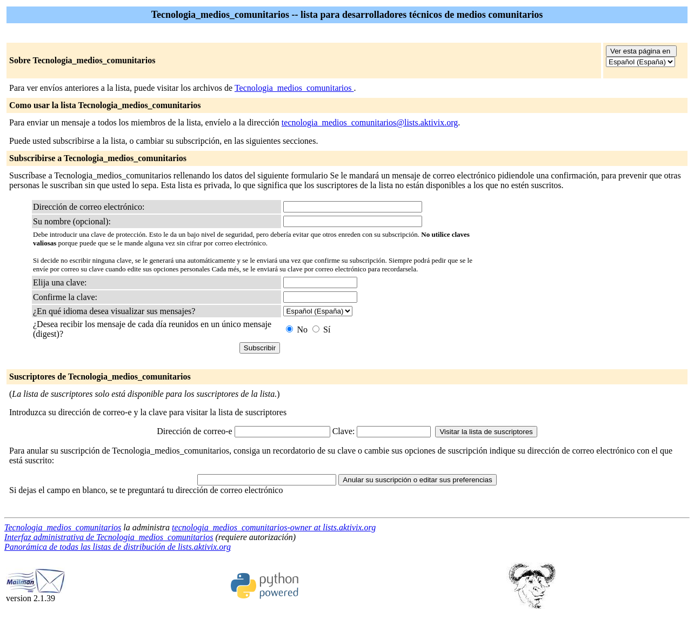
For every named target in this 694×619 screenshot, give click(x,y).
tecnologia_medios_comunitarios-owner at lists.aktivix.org (274, 527)
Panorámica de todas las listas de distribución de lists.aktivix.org (117, 546)
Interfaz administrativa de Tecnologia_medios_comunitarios (108, 537)
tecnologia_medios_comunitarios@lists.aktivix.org (370, 122)
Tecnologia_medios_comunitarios (294, 87)
